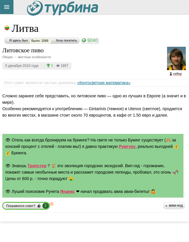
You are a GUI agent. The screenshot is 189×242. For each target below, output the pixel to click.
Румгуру (127, 146)
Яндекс (67, 191)
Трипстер (37, 165)
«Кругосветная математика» (103, 82)
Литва (25, 28)
